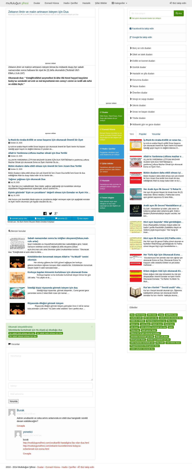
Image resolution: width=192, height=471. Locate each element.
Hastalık (86, 3)
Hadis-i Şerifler (71, 3)
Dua (132, 315)
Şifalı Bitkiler (101, 3)
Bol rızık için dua (150, 318)
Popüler (142, 134)
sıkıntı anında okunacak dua (171, 318)
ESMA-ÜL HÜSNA (137, 321)
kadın (171, 327)
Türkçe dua (135, 330)
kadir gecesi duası (149, 330)
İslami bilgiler (107, 198)
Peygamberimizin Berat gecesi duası (145, 346)
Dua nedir (160, 343)
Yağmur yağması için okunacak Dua (26, 179)
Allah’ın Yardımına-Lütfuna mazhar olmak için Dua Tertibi (37, 153)
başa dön (40, 218)
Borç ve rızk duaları (140, 48)
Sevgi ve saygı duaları (142, 99)
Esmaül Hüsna (52, 3)
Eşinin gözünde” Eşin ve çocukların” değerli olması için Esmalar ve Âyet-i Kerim (50, 192)
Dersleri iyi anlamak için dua (158, 339)
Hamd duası (169, 324)
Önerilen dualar (138, 92)
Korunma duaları (139, 80)
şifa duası (134, 327)
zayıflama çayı (171, 315)
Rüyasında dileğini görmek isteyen (45, 303)
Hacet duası (140, 315)
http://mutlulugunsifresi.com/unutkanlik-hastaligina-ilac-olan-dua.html (56, 443)
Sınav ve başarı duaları (142, 111)
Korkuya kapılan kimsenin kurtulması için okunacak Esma (58, 272)
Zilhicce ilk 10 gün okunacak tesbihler (145, 333)
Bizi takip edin (178, 3)
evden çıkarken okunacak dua (142, 349)
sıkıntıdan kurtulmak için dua (142, 336)
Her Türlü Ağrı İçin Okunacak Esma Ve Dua (165, 254)
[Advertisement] (50, 40)
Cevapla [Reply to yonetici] (27, 453)
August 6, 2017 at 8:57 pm (32, 435)
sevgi (161, 315)
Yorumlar (156, 134)
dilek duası (152, 315)
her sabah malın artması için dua (49, 333)
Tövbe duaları (138, 118)
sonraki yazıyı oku (18, 218)
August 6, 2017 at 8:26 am (26, 414)
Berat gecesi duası (138, 339)
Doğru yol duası (162, 336)
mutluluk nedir (136, 318)
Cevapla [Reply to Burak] (21, 426)
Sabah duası (157, 324)
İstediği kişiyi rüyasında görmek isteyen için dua (53, 287)
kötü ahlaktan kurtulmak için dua (153, 327)
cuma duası (145, 324)
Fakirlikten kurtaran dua (156, 321)
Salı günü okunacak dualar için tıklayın (146, 18)
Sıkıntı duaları (138, 105)
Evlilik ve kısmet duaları (142, 61)
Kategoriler (119, 3)
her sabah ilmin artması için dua (21, 333)
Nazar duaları (138, 86)
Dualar (37, 3)
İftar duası (172, 321)
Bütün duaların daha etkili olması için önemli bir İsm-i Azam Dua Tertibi (45, 166)
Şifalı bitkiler (106, 163)
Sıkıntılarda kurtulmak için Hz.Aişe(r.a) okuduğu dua (35, 330)
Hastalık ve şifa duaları (142, 73)
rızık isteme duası (173, 343)
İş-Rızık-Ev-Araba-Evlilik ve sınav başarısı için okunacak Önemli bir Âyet (45, 140)
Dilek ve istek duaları (36, 14)
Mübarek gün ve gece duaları (145, 124)
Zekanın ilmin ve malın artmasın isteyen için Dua (61, 14)
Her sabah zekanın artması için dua (23, 336)
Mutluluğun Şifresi (14, 14)
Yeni (132, 134)
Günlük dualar (138, 67)
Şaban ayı (134, 324)
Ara (179, 13)
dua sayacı (82, 218)
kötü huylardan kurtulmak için (142, 343)
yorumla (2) (61, 218)
